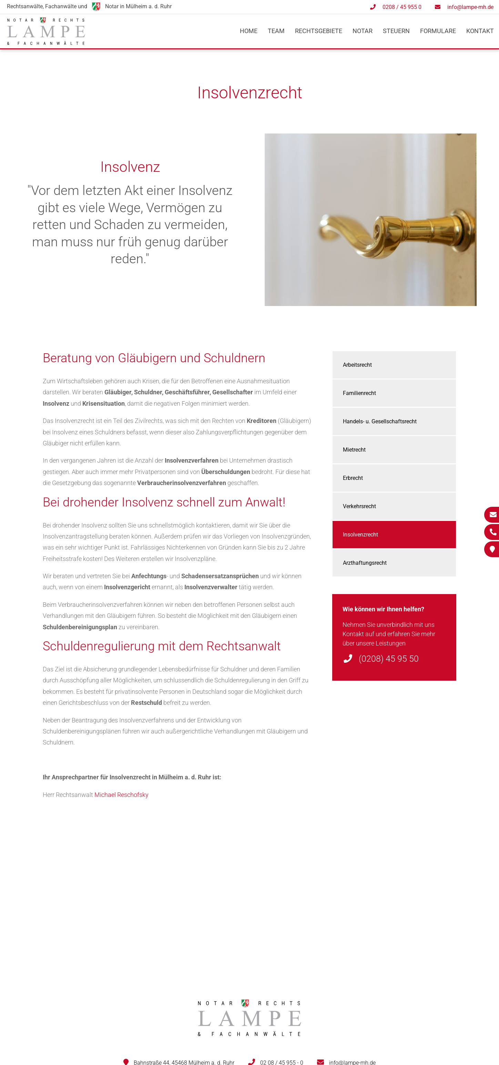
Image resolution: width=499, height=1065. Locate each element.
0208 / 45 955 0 (402, 7)
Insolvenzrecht (360, 534)
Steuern (396, 30)
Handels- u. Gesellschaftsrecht (380, 421)
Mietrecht (354, 449)
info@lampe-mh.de (470, 7)
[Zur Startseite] (46, 42)
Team (276, 30)
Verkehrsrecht (359, 506)
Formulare (438, 30)
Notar (363, 30)
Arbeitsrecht (357, 365)
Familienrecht (359, 393)
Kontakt (480, 30)
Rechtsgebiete (318, 30)
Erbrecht (353, 478)
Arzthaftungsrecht (365, 563)
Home (248, 30)
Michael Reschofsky (121, 794)
